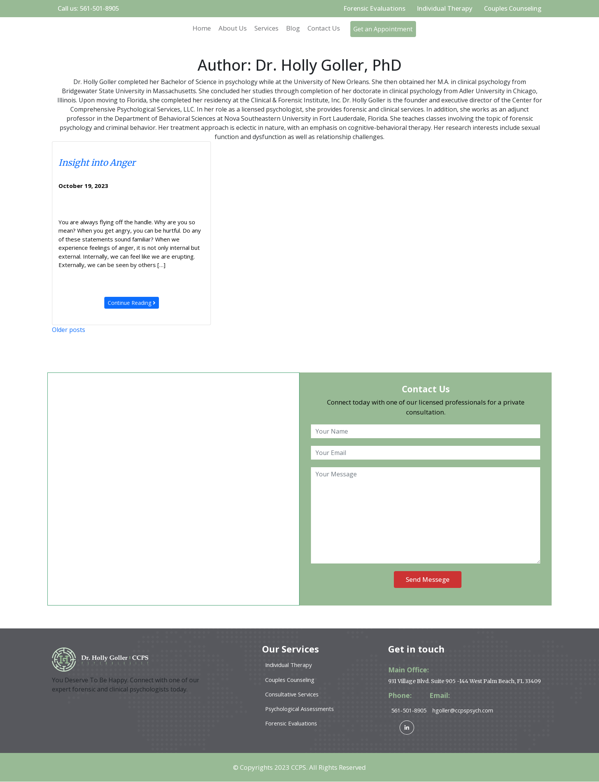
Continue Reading (131, 302)
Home (199, 28)
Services (264, 28)
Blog (290, 28)
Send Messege (428, 579)
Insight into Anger (96, 162)
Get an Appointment (383, 29)
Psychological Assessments (301, 709)
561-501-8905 (410, 710)
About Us (230, 28)
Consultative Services (293, 694)
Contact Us (321, 28)
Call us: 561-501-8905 (90, 8)
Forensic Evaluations (371, 8)
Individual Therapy (443, 8)
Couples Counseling (511, 8)
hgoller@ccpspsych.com (467, 710)
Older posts (68, 329)
